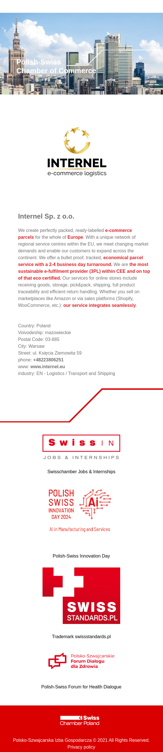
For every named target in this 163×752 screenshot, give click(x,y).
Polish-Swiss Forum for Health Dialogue (81, 686)
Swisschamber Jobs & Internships (81, 471)
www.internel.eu (47, 366)
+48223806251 (48, 359)
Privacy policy (81, 747)
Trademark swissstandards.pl (81, 636)
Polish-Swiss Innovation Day (81, 556)
